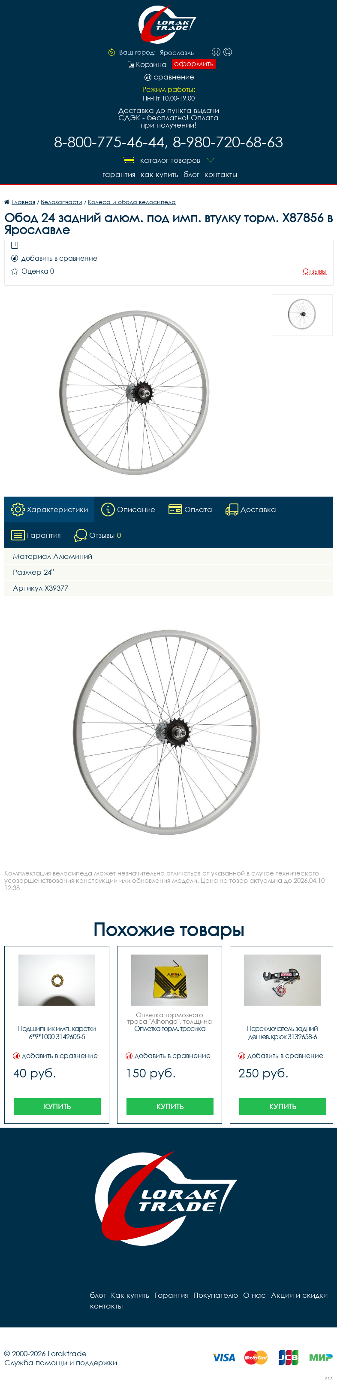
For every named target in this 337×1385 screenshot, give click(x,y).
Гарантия (118, 174)
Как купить (159, 174)
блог (191, 174)
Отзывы (315, 271)
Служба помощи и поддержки (60, 1362)
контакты (221, 174)
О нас (254, 1295)
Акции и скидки (299, 1295)
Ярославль (177, 52)
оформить (194, 63)
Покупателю (215, 1295)
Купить (57, 1106)
